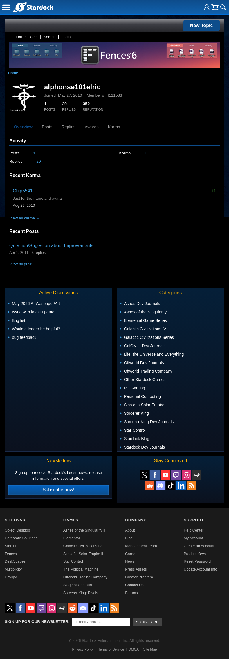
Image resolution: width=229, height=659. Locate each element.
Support (194, 520)
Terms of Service (111, 649)
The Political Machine (81, 569)
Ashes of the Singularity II (84, 530)
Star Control (73, 561)
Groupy (11, 577)
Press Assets (136, 569)
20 (38, 161)
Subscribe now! (58, 489)
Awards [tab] (92, 127)
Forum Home (27, 37)
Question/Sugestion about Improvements (51, 245)
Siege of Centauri (77, 585)
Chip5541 (23, 190)
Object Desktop (17, 530)
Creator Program (139, 577)
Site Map (150, 649)
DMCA (134, 649)
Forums (131, 593)
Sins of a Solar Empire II (83, 554)
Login (66, 37)
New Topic (201, 25)
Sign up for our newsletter (36, 621)
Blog (129, 538)
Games (70, 520)
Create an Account (199, 546)
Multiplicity (13, 569)
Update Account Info (200, 569)
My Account (193, 538)
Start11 (11, 546)
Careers (131, 554)
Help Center (193, 530)
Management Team (141, 546)
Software (16, 520)
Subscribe (147, 622)
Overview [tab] (23, 127)
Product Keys (195, 554)
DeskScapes (15, 561)
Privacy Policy (83, 649)
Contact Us (134, 585)
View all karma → (24, 218)
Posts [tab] (47, 127)
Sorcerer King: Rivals (80, 593)
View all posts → (23, 264)
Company (135, 520)
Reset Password (197, 561)
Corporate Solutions (21, 538)
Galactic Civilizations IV (82, 546)
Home (13, 73)
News (129, 561)
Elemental (71, 538)
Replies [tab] (68, 127)
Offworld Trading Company (85, 577)
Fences (11, 554)
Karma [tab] (114, 127)
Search (49, 37)
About (130, 530)
